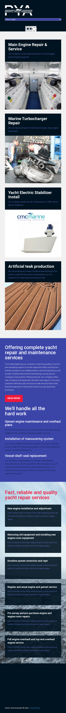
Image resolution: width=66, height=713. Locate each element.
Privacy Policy (35, 708)
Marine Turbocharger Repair (27, 120)
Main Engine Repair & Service (27, 46)
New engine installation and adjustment (29, 508)
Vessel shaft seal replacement (26, 456)
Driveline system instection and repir (27, 560)
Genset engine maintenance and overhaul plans (33, 423)
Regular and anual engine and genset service (32, 587)
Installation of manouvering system (29, 439)
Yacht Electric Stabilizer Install (30, 194)
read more (13, 398)
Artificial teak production (31, 266)
